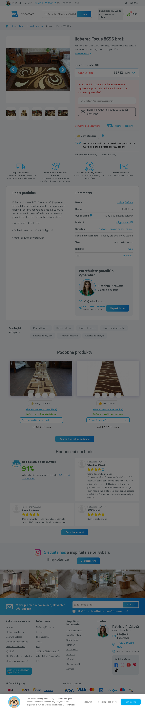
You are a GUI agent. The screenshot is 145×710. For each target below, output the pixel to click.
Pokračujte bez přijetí (107, 702)
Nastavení (88, 702)
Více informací (69, 705)
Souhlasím (131, 702)
